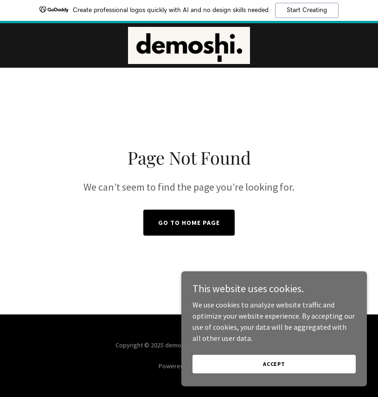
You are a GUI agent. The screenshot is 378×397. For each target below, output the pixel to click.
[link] (189, 45)
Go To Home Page (189, 222)
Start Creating (307, 10)
